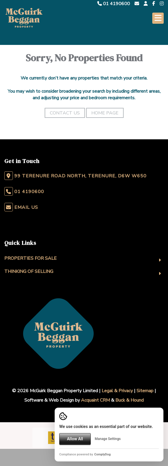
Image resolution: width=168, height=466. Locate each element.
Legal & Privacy (117, 391)
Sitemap (145, 391)
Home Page (104, 113)
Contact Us (65, 113)
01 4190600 (113, 4)
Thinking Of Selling (28, 271)
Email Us (26, 207)
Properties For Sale (30, 258)
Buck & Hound (129, 400)
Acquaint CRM (95, 400)
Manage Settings (108, 439)
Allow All (75, 439)
